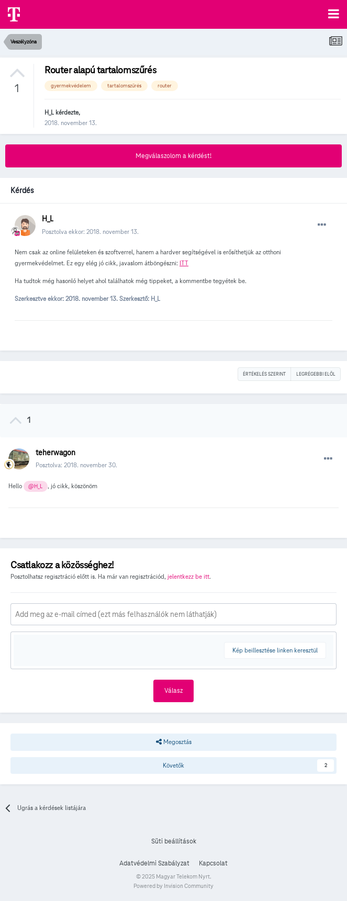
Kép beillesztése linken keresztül (275, 650)
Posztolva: (76, 465)
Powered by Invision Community (173, 885)
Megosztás (174, 742)
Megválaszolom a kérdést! (173, 156)
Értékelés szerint (264, 374)
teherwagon (55, 452)
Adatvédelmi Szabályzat (154, 863)
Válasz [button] (173, 690)
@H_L (35, 486)
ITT (184, 263)
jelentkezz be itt (188, 576)
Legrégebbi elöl (315, 374)
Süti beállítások (173, 841)
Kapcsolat (213, 863)
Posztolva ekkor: (90, 231)
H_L (49, 112)
